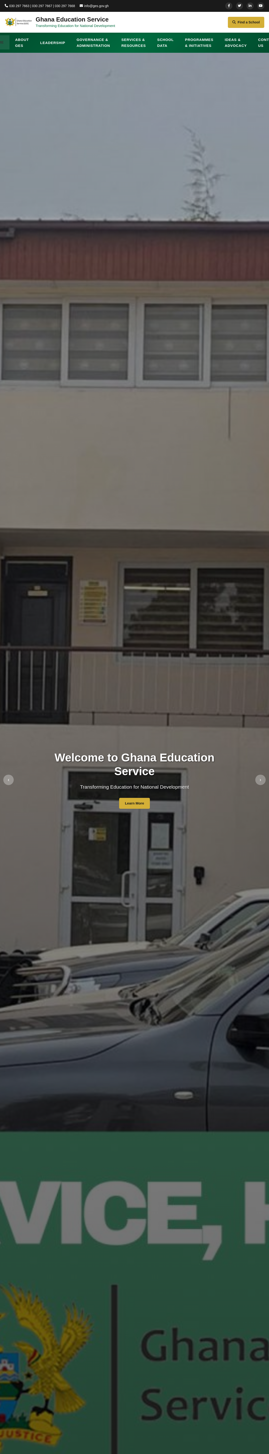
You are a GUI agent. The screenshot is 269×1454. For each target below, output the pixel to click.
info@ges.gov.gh (97, 6)
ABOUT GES (22, 45)
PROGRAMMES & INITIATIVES (199, 45)
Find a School (244, 24)
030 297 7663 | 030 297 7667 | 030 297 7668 (41, 6)
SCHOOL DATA (165, 45)
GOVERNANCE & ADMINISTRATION (93, 45)
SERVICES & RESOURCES (133, 45)
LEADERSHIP (52, 45)
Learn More (134, 806)
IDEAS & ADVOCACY (236, 45)
